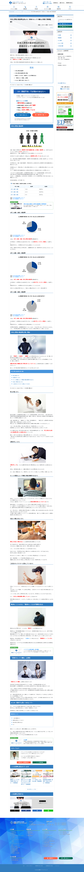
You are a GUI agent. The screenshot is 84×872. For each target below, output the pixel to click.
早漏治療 (59, 37)
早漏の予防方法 (30, 835)
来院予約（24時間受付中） (23, 762)
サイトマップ (57, 865)
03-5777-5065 (65, 89)
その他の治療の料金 (14, 860)
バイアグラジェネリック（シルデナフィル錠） (17, 836)
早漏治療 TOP (29, 831)
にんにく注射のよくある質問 (65, 834)
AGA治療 (60, 40)
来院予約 (51, 858)
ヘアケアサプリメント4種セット (49, 843)
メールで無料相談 (39, 762)
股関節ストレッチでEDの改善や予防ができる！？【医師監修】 (14, 781)
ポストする (42, 801)
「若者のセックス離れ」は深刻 (21, 77)
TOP (23, 865)
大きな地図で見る (61, 83)
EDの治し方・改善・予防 (15, 847)
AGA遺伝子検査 (46, 842)
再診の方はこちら (65, 26)
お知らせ (56, 2)
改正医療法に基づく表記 (49, 865)
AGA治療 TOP (45, 831)
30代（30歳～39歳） (15, 194)
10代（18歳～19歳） (15, 189)
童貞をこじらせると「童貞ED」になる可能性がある (25, 75)
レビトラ (12, 838)
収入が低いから (16, 375)
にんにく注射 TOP (63, 831)
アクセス (62, 2)
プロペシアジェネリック (47, 835)
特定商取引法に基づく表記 (39, 865)
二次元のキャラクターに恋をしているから (21, 383)
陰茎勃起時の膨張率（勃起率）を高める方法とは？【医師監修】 (48, 781)
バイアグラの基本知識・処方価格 (31, 649)
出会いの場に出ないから (18, 381)
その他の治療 (60, 45)
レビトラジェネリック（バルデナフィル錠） (17, 840)
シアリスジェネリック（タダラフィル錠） (17, 844)
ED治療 (25, 739)
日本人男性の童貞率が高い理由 (21, 73)
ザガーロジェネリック (47, 838)
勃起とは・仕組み (14, 846)
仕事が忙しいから (16, 377)
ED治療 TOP (13, 831)
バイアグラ (13, 834)
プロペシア (45, 834)
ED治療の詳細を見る (23, 115)
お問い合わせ (70, 2)
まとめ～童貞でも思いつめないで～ (22, 80)
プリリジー (29, 834)
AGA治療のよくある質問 (47, 846)
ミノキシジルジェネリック (48, 839)
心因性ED (28, 638)
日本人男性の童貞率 (19, 70)
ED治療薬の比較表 (14, 850)
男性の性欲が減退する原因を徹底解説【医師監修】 (35, 204)
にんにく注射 (60, 43)
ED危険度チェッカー (15, 851)
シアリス (12, 842)
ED (52, 27)
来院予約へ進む (41, 114)
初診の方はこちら (65, 23)
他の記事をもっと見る (31, 789)
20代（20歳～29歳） (15, 191)
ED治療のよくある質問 (15, 853)
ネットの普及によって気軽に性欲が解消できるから (23, 379)
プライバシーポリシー (29, 865)
